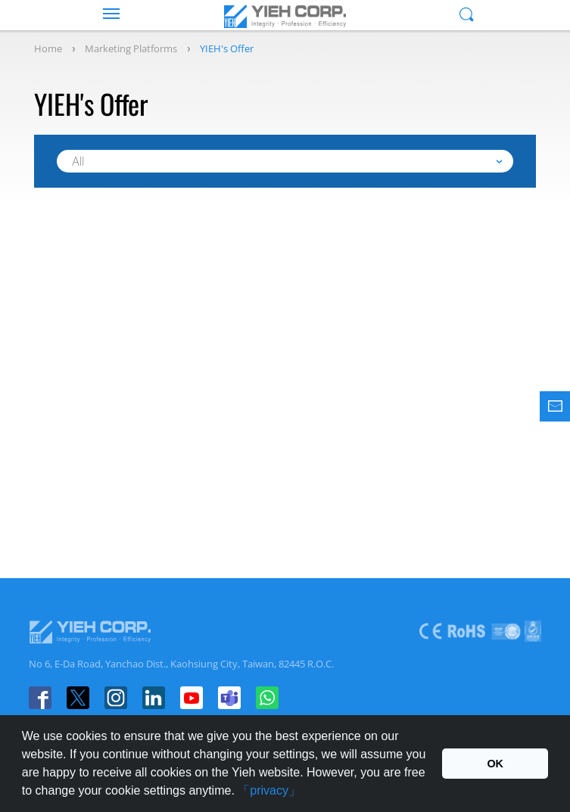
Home (48, 48)
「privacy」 (269, 790)
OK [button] (495, 764)
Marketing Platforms (131, 48)
